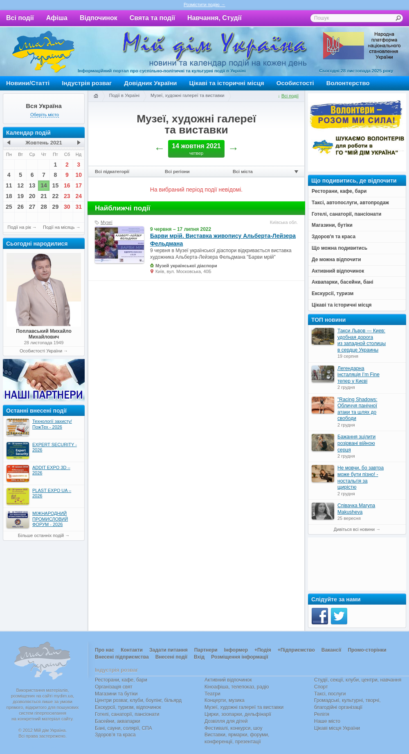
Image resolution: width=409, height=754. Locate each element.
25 (9, 206)
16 (67, 185)
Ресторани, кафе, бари (121, 680)
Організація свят (114, 687)
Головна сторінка (95, 96)
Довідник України (150, 82)
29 (55, 206)
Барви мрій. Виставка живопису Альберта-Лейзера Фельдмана (223, 239)
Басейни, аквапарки (117, 721)
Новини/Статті (27, 82)
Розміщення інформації (239, 657)
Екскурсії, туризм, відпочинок (128, 707)
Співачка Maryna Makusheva (356, 509)
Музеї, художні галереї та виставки (188, 95)
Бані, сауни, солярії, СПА (123, 728)
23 (67, 196)
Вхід (199, 657)
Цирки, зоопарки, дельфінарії (237, 714)
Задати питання (168, 650)
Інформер (236, 650)
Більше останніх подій (41, 535)
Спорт (321, 687)
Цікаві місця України (337, 728)
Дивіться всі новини (354, 529)
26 (20, 206)
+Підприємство (296, 650)
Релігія (321, 714)
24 (78, 196)
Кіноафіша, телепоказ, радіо (236, 687)
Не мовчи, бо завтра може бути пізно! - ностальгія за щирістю (360, 477)
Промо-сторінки (367, 650)
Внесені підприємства (122, 657)
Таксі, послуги (330, 694)
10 (78, 175)
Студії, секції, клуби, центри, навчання (357, 680)
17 (78, 185)
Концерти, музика (224, 700)
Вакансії (331, 650)
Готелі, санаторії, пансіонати (127, 714)
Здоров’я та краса (115, 735)
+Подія (262, 650)
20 (32, 196)
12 (20, 185)
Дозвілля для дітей (225, 721)
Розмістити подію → (204, 4)
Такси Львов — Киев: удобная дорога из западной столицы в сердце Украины (361, 340)
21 (43, 196)
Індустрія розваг (87, 82)
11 (9, 185)
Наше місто (327, 721)
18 (9, 196)
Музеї (106, 222)
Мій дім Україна (43, 51)
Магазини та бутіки (116, 694)
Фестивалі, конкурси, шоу (233, 728)
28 (43, 206)
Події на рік (19, 227)
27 (32, 206)
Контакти (132, 650)
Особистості (295, 82)
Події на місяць (59, 227)
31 (78, 206)
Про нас (104, 650)
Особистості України (41, 350)
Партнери (206, 650)
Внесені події (171, 657)
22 (55, 196)
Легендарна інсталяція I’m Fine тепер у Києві (358, 375)
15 (55, 185)
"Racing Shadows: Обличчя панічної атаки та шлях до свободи (357, 409)
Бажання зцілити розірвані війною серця (356, 443)
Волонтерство (348, 82)
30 (67, 206)
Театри (212, 694)
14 (43, 185)
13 (32, 185)
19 (20, 196)
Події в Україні (124, 95)
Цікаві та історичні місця (226, 82)
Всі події (20, 17)
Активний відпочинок (228, 680)
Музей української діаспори (186, 265)
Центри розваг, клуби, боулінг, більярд (138, 700)
